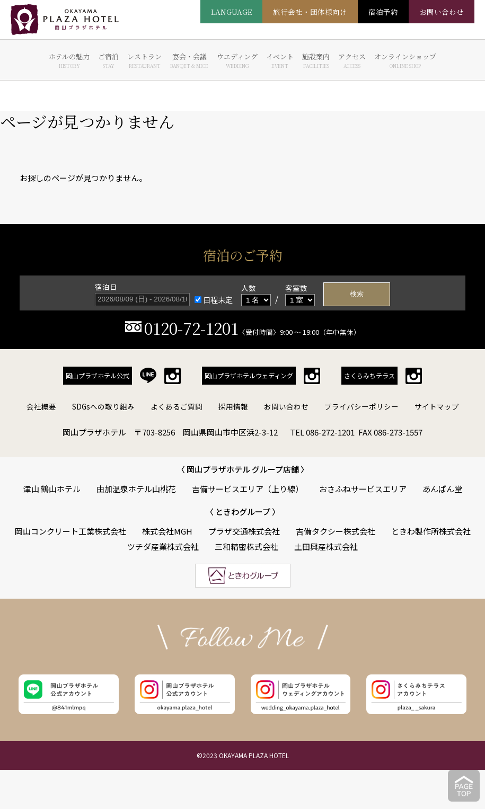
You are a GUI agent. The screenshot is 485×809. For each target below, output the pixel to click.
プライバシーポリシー (361, 406)
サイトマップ (437, 406)
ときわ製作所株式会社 (431, 531)
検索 (356, 294)
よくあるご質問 (176, 406)
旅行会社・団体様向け (310, 11)
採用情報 (233, 406)
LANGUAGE (231, 11)
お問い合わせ (286, 406)
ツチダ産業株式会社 (163, 546)
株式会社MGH (167, 531)
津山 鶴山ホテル (52, 488)
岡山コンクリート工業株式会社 (70, 531)
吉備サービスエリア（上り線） (247, 488)
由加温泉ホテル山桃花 (136, 488)
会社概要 (41, 406)
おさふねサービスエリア (363, 488)
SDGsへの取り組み (103, 406)
